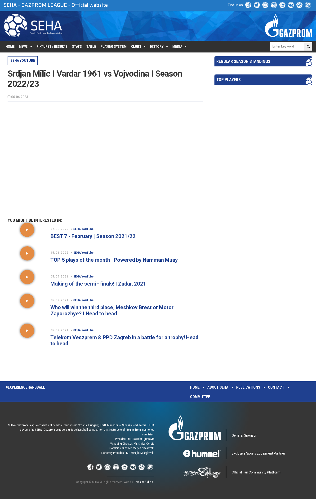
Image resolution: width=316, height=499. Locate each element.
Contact (276, 387)
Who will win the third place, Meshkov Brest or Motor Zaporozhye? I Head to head (112, 310)
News (23, 46)
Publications (248, 387)
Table (91, 46)
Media (177, 46)
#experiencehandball (25, 387)
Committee (200, 397)
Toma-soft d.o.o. (144, 482)
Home (10, 46)
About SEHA (217, 387)
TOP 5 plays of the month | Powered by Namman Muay (114, 260)
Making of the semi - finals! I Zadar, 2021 (98, 284)
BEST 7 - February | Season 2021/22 (93, 236)
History (156, 46)
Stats (77, 46)
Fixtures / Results (52, 46)
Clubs (136, 46)
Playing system (114, 46)
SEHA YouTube (22, 60)
